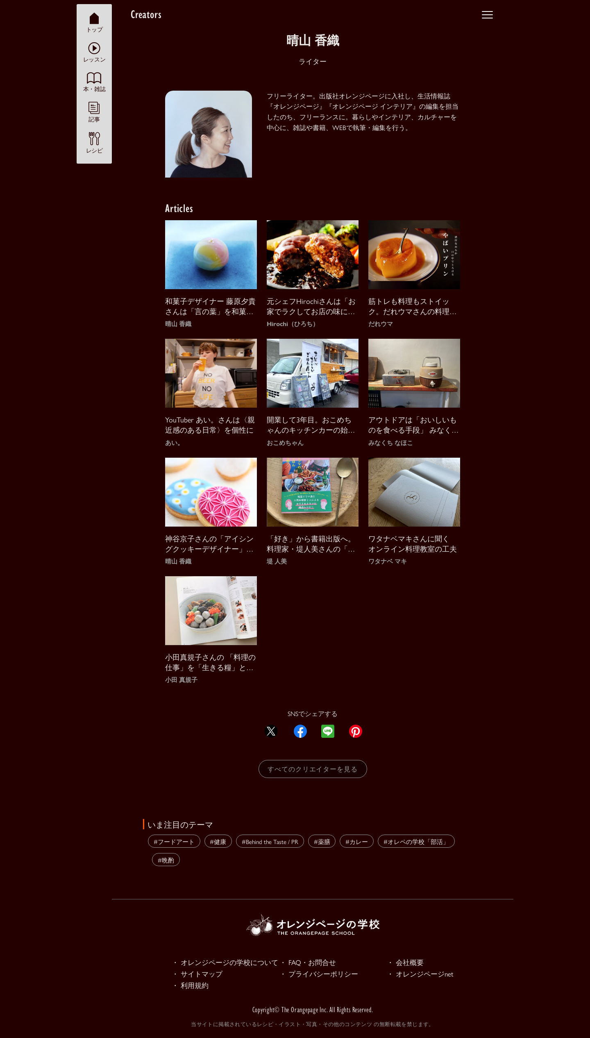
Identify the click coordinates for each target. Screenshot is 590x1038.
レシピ (94, 142)
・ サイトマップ (197, 974)
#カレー (356, 841)
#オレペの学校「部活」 (416, 841)
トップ (94, 22)
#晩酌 (166, 859)
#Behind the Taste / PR (270, 841)
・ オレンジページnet (420, 974)
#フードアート (174, 841)
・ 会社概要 (405, 962)
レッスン (94, 52)
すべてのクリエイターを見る (313, 768)
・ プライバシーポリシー (318, 974)
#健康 (218, 841)
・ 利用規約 (190, 985)
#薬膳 (322, 841)
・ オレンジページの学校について (225, 962)
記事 (94, 112)
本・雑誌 (94, 82)
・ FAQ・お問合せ (307, 962)
